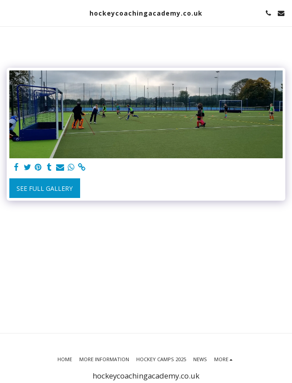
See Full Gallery (44, 188)
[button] (9, 13)
